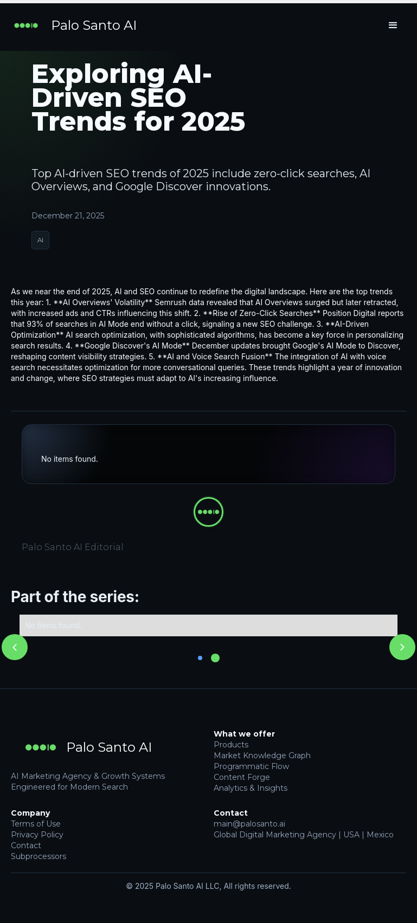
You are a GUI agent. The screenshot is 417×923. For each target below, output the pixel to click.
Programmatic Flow (251, 766)
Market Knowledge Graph (262, 755)
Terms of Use (36, 824)
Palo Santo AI (94, 25)
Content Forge (242, 777)
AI (40, 240)
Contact (26, 845)
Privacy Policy (37, 835)
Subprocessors (38, 856)
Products (231, 745)
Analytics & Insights (250, 788)
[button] (393, 25)
